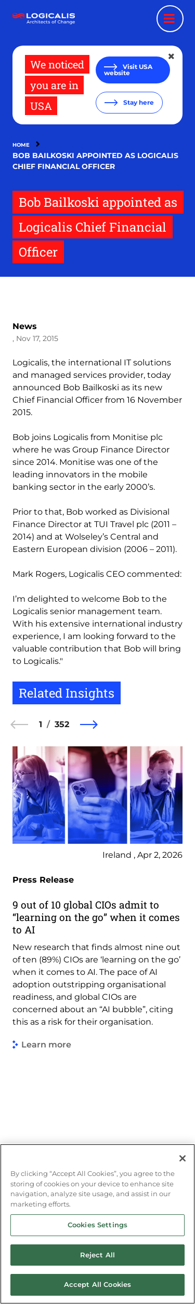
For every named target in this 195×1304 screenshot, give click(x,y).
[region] (97, 1224)
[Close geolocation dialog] (172, 56)
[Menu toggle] (170, 18)
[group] (97, 945)
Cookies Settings (97, 1225)
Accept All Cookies (97, 1284)
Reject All (97, 1255)
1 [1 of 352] (40, 724)
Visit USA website (128, 70)
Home (21, 144)
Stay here (138, 102)
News (24, 326)
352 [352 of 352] (62, 724)
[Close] (182, 1158)
